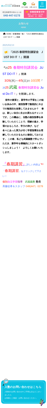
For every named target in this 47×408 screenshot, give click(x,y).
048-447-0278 (11, 14)
